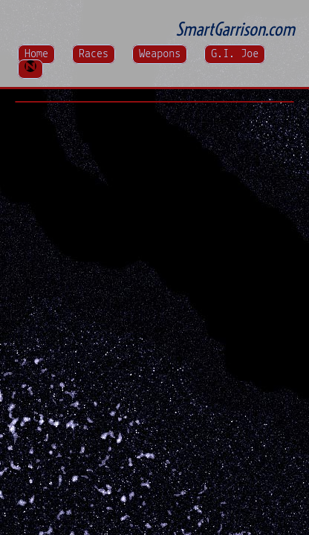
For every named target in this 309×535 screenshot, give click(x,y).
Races (93, 54)
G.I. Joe (234, 54)
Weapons (159, 54)
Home (36, 54)
